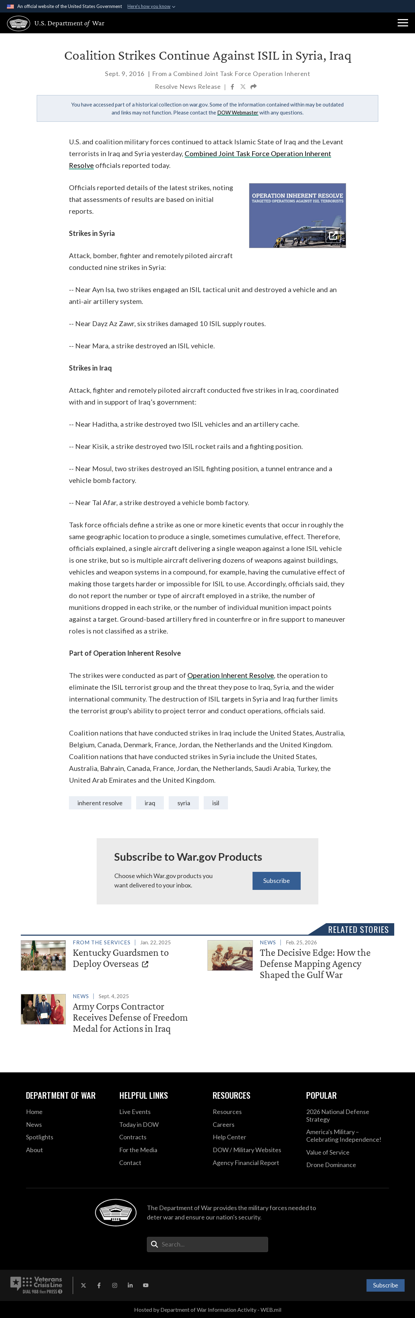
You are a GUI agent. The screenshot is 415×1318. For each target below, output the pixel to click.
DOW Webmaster (237, 112)
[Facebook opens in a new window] (99, 1285)
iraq (150, 803)
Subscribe (276, 880)
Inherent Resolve (100, 803)
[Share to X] (243, 87)
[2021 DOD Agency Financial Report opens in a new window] (254, 1162)
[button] (403, 23)
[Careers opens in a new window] (254, 1124)
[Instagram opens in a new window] (114, 1285)
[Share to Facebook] (233, 87)
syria (183, 803)
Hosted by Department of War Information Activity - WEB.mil (207, 1309)
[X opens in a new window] (83, 1285)
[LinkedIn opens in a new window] (130, 1285)
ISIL (215, 803)
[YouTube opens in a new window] (146, 1285)
